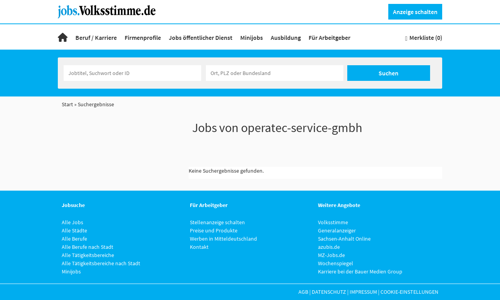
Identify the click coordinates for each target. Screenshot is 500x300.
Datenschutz (329, 291)
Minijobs (251, 37)
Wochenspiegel (335, 263)
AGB (303, 291)
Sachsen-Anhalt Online (344, 238)
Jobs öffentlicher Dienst (200, 37)
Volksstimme (333, 222)
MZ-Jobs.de (331, 255)
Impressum (363, 291)
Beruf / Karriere (96, 37)
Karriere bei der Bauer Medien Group (360, 271)
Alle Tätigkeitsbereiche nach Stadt (101, 263)
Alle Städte (74, 230)
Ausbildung (286, 37)
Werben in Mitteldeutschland (223, 238)
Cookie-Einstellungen (409, 291)
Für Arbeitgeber (329, 37)
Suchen (388, 73)
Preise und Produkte (214, 230)
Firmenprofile (143, 37)
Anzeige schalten (415, 12)
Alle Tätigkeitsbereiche (88, 255)
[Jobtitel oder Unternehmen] (132, 73)
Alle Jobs (72, 222)
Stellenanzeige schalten (217, 222)
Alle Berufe (74, 238)
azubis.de (329, 246)
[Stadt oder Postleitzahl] (274, 73)
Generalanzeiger (337, 230)
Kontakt (199, 246)
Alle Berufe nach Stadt (87, 246)
